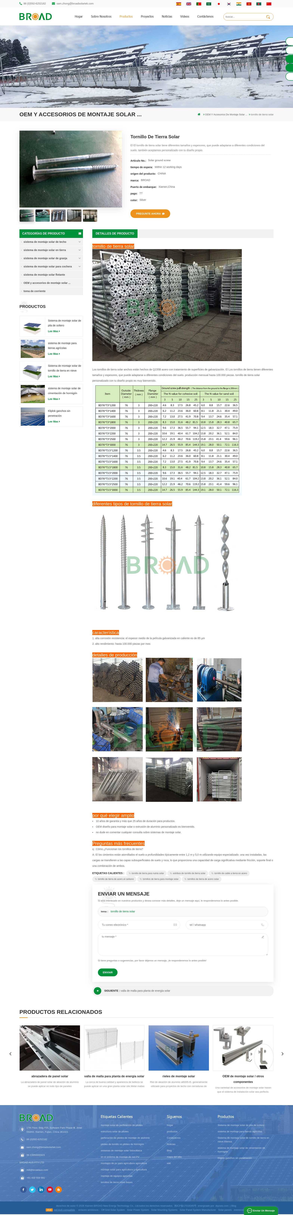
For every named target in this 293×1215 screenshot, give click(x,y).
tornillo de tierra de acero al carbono (114, 879)
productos (126, 16)
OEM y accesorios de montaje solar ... (47, 283)
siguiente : (107, 991)
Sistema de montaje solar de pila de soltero (64, 323)
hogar (79, 16)
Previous (9, 1054)
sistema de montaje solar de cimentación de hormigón (64, 391)
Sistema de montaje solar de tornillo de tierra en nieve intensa (64, 369)
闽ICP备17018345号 (185, 1206)
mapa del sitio (174, 1157)
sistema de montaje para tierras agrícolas (62, 346)
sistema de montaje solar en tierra (45, 250)
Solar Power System (138, 1210)
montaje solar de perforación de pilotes (122, 1125)
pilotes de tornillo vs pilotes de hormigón (122, 1145)
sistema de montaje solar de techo (45, 242)
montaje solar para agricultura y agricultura (124, 1170)
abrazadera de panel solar (49, 1077)
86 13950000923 (36, 1155)
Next (283, 1054)
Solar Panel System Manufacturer (198, 1210)
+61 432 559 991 (36, 1178)
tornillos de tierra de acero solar (201, 879)
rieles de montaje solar (179, 1077)
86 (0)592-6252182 (35, 3)
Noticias (167, 16)
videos (184, 16)
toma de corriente (34, 291)
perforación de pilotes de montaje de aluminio (125, 1138)
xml (169, 1164)
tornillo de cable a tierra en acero (229, 874)
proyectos (147, 16)
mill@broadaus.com (37, 1170)
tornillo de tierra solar (123, 911)
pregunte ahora (150, 213)
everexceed (240, 1210)
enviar (108, 972)
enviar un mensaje (263, 1210)
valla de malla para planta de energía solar (145, 991)
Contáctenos (205, 16)
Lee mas (54, 331)
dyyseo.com (221, 1206)
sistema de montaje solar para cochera (48, 267)
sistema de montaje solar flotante (44, 275)
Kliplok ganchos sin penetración (59, 414)
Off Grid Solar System (113, 1210)
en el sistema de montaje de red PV (120, 1157)
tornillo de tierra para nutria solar (146, 874)
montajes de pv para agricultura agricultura (124, 1164)
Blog (169, 1151)
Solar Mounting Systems (164, 1210)
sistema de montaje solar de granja (45, 258)
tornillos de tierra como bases (116, 1183)
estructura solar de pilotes (115, 1132)
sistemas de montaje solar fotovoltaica (121, 1151)
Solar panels (225, 1210)
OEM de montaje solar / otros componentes (243, 1079)
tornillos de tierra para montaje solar (159, 879)
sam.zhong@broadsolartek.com (75, 3)
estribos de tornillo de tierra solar (187, 874)
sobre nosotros (101, 16)
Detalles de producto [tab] (115, 234)
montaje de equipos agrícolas (116, 1176)
